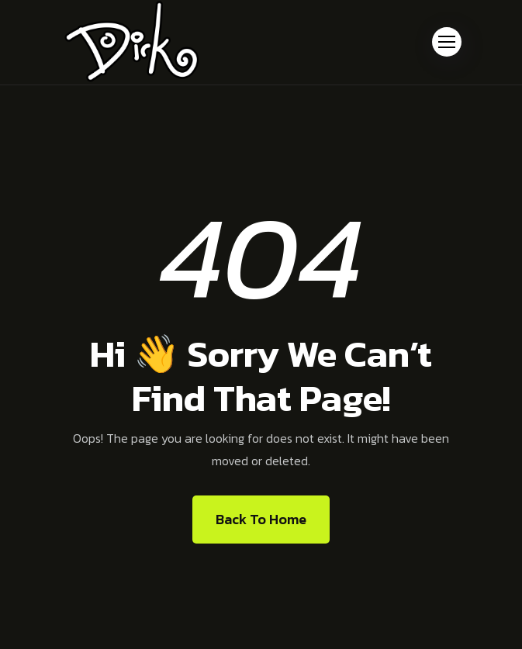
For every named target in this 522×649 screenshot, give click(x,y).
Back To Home (261, 519)
